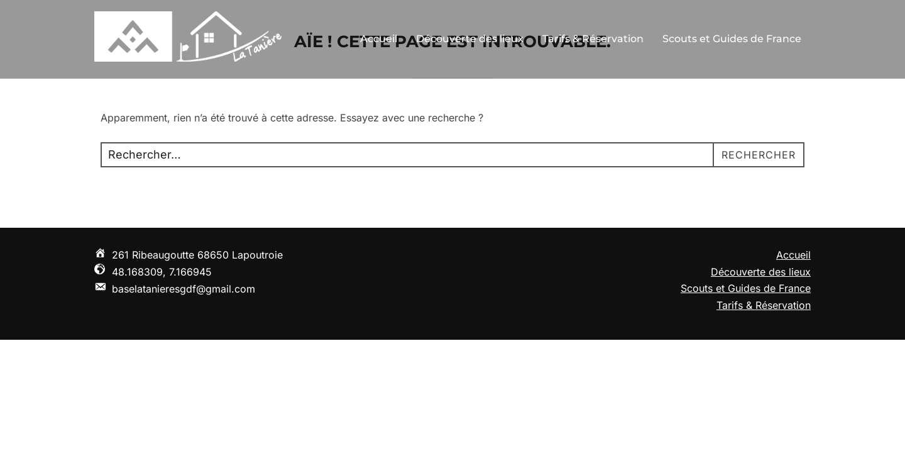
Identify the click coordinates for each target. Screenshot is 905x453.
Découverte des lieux (470, 39)
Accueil (378, 39)
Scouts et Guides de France (731, 39)
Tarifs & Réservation (593, 39)
